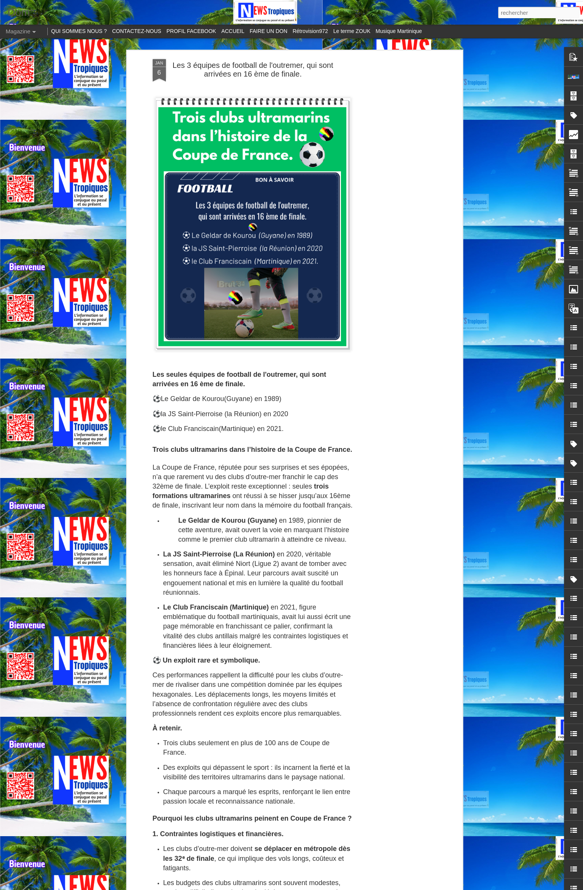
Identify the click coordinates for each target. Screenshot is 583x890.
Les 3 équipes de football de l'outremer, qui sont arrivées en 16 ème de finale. (252, 69)
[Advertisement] (395, 178)
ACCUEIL (232, 31)
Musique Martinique (399, 31)
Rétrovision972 (310, 31)
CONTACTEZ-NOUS (136, 31)
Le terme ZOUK (351, 31)
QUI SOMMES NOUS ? (79, 31)
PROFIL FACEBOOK (191, 31)
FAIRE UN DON (269, 31)
